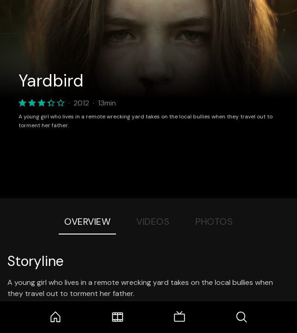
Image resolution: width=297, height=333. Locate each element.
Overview (87, 222)
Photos (214, 222)
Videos (153, 222)
